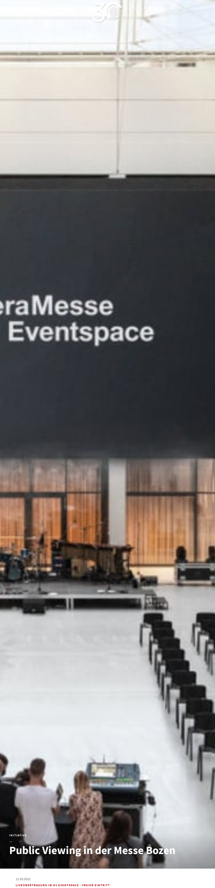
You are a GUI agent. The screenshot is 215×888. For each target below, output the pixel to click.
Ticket (84, 9)
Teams (25, 9)
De (196, 10)
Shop (70, 9)
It (202, 10)
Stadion (54, 9)
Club (39, 9)
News (10, 9)
